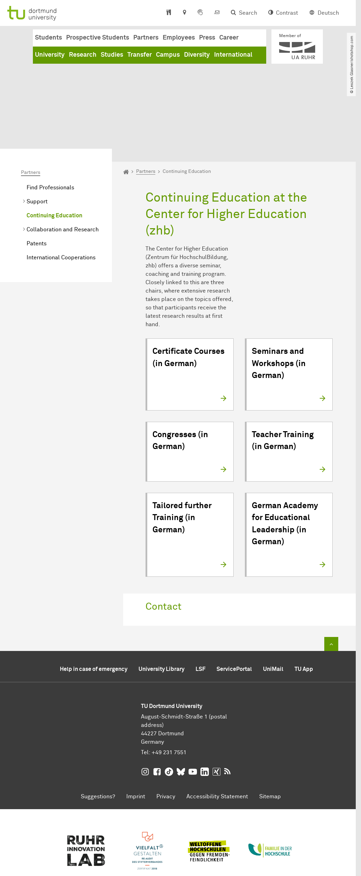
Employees (179, 38)
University (50, 55)
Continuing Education (54, 159)
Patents (37, 187)
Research (83, 55)
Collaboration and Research (63, 173)
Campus (168, 55)
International (233, 55)
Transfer (139, 55)
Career (229, 38)
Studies (112, 55)
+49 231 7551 (168, 696)
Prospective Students (97, 38)
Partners (145, 38)
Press (207, 38)
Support (37, 145)
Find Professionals (50, 131)
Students (48, 38)
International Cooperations (61, 201)
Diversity (197, 55)
